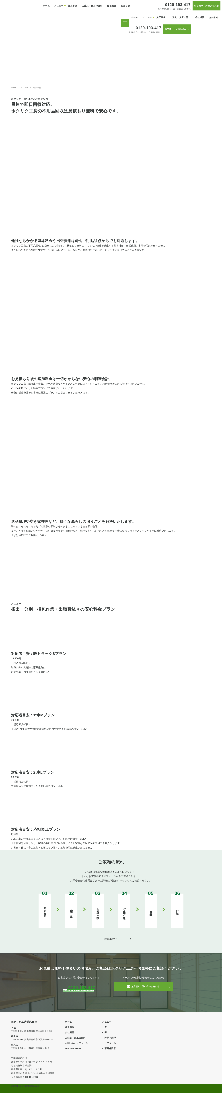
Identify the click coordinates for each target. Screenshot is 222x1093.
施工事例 (72, 5)
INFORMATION (73, 1048)
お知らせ (125, 5)
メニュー (58, 5)
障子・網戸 (110, 1037)
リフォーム (110, 1043)
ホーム (46, 5)
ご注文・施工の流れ (92, 5)
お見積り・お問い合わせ (206, 6)
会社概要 (111, 5)
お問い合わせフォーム (76, 1043)
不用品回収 (110, 1048)
